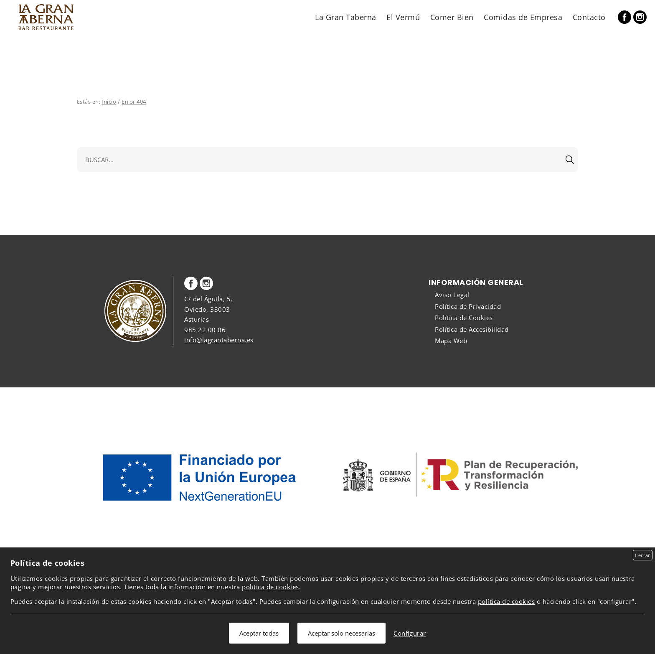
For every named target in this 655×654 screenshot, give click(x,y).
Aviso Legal (452, 294)
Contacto (589, 17)
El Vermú (403, 17)
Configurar (410, 633)
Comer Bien (452, 17)
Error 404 (134, 101)
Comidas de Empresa (523, 17)
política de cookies (270, 587)
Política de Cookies (464, 317)
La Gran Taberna (345, 17)
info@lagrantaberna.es (218, 340)
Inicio (109, 101)
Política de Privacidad (468, 306)
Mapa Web (451, 340)
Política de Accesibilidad (471, 329)
